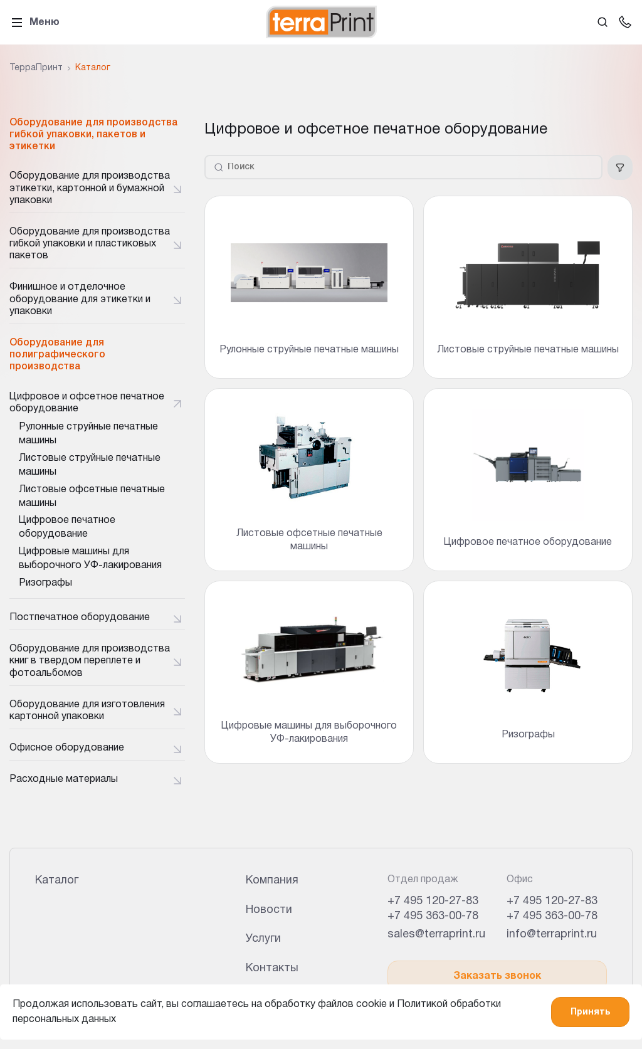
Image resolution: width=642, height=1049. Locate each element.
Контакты (272, 968)
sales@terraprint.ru (436, 934)
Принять (590, 1012)
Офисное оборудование (66, 748)
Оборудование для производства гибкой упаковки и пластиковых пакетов (89, 244)
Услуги (263, 939)
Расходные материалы (63, 779)
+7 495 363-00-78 (432, 916)
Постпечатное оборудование (79, 617)
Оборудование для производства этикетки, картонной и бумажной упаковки (89, 188)
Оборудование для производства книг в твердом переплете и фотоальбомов (89, 661)
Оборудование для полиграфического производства (57, 355)
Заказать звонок (497, 976)
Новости (269, 910)
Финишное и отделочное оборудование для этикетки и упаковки (79, 299)
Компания (272, 880)
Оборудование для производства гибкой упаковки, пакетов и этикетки (93, 135)
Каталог (56, 880)
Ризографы (45, 583)
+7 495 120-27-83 (432, 901)
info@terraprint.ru (552, 934)
